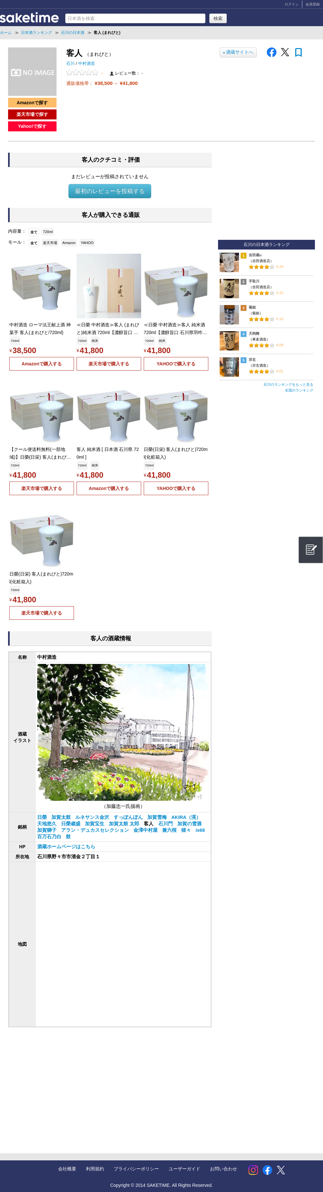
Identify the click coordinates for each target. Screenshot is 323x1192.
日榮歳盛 (71, 823)
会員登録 (313, 4)
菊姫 (252, 307)
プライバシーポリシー (136, 1168)
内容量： (17, 231)
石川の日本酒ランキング (267, 244)
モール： (17, 242)
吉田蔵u (255, 255)
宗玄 (252, 360)
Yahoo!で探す (32, 126)
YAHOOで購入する (176, 363)
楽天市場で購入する (109, 363)
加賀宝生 (95, 823)
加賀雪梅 (157, 817)
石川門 (166, 823)
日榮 (42, 817)
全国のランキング (299, 390)
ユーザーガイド (184, 1168)
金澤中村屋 (146, 830)
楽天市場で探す (32, 114)
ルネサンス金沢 (92, 817)
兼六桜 (170, 830)
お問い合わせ (223, 1168)
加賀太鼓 (61, 817)
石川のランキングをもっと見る (288, 384)
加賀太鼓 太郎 (125, 823)
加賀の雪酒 (189, 823)
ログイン (292, 4)
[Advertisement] (104, 1084)
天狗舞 (254, 333)
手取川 (254, 281)
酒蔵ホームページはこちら (66, 846)
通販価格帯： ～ (102, 83)
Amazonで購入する (42, 363)
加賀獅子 (47, 830)
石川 (71, 63)
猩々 (186, 830)
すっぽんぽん (129, 817)
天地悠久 (47, 823)
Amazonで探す (32, 102)
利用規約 (95, 1168)
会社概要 (67, 1168)
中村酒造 (86, 63)
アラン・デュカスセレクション (95, 830)
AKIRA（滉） (186, 817)
